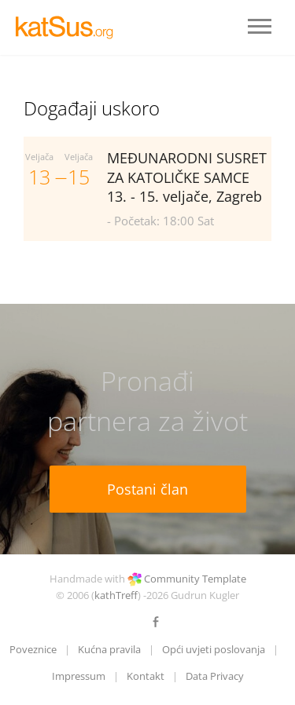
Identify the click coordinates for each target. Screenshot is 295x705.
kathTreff (116, 595)
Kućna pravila (109, 649)
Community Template (195, 579)
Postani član (147, 489)
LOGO (71, 27)
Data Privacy (215, 676)
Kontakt (145, 676)
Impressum (78, 676)
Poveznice (33, 649)
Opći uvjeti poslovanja (213, 649)
